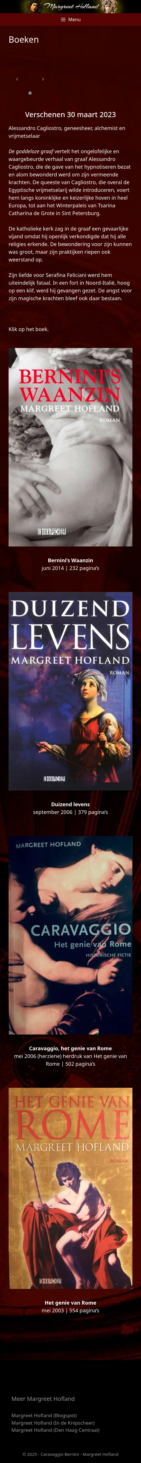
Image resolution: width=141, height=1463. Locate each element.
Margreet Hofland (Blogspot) (44, 1415)
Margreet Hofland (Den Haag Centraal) (55, 1430)
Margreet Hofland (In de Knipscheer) (53, 1422)
